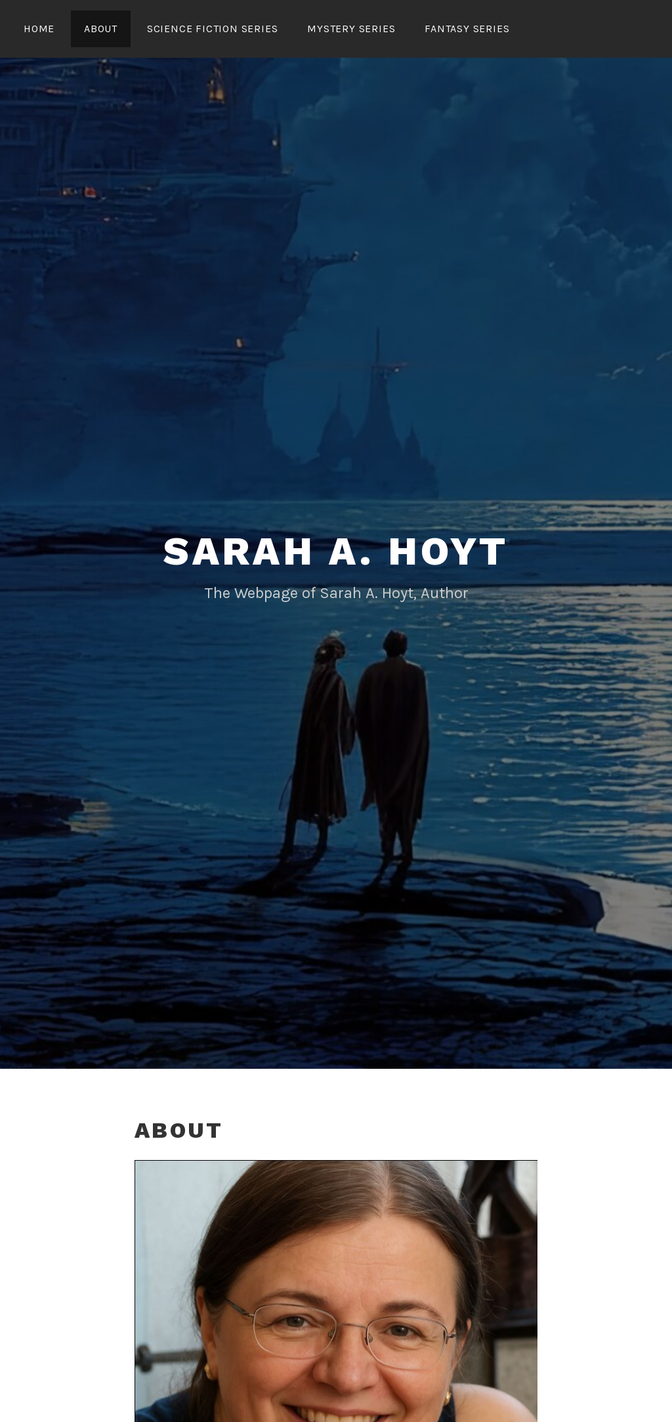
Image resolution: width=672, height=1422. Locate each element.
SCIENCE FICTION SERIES (212, 28)
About (100, 28)
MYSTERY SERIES (351, 28)
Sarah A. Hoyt (336, 551)
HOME (39, 28)
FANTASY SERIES (467, 28)
